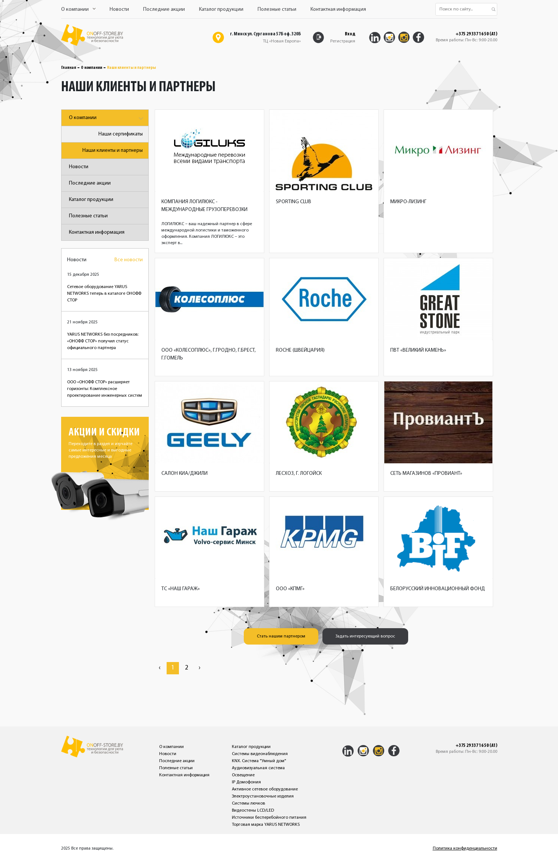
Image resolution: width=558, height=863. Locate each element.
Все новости (128, 260)
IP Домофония (246, 782)
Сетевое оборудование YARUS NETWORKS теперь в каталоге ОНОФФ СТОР (104, 294)
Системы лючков (248, 803)
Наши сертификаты (120, 134)
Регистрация (342, 41)
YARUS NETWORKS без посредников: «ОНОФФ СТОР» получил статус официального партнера (102, 341)
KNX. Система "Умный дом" (259, 761)
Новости (119, 9)
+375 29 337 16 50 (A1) (476, 34)
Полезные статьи (277, 9)
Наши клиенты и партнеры (112, 150)
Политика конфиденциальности (465, 848)
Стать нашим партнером (281, 636)
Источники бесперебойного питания (269, 817)
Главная (68, 67)
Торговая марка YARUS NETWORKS (266, 824)
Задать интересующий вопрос (365, 636)
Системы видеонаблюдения (260, 754)
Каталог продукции (221, 9)
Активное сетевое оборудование (265, 789)
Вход (350, 34)
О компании (78, 9)
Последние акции (164, 9)
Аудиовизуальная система (258, 768)
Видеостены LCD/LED (253, 810)
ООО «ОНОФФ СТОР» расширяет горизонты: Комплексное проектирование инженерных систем (104, 389)
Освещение (243, 775)
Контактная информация (338, 9)
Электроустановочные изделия (263, 796)
